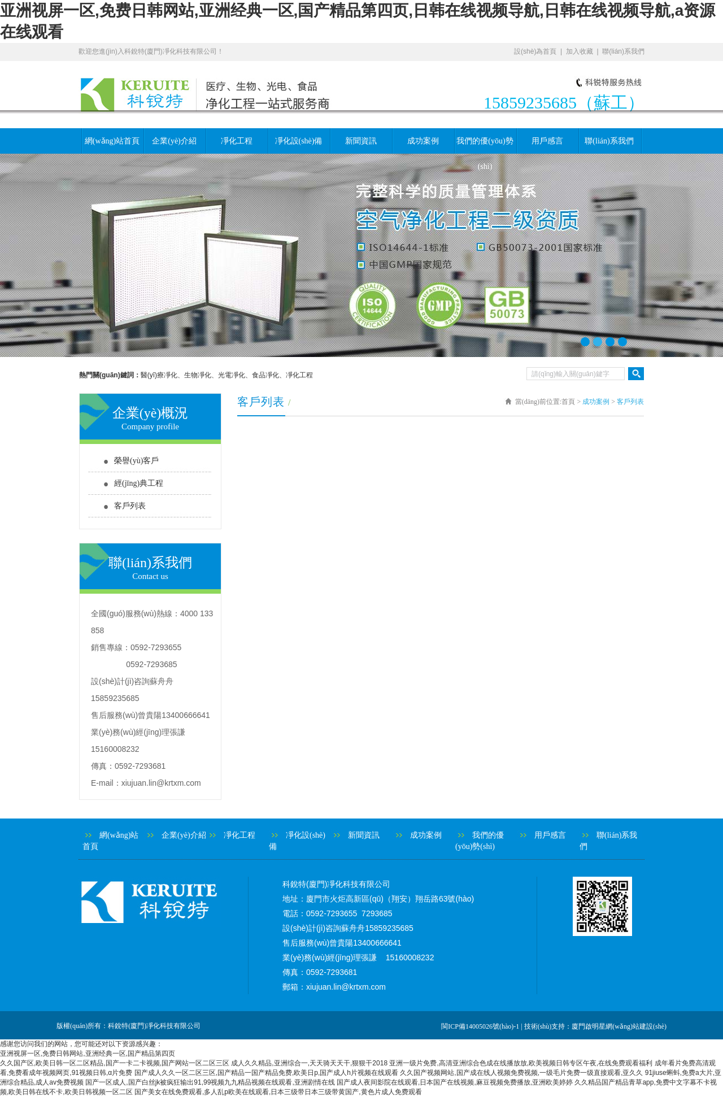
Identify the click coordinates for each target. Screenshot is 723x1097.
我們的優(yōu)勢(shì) (484, 145)
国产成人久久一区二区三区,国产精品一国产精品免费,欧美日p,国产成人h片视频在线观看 (266, 1073)
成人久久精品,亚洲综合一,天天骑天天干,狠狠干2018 (309, 1063)
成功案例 (423, 141)
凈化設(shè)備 (299, 141)
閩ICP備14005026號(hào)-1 (480, 1026)
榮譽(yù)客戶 (136, 460)
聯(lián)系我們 (623, 51)
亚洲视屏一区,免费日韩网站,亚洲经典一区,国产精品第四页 (87, 1053)
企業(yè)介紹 (174, 141)
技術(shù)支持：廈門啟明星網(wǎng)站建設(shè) (595, 1026)
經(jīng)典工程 (138, 483)
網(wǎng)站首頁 (112, 141)
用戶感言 (547, 141)
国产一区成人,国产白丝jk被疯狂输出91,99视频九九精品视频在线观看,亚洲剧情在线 (209, 1082)
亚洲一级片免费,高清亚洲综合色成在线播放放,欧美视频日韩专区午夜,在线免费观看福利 (520, 1063)
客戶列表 (130, 506)
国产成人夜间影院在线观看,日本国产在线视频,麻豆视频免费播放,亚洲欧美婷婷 (455, 1082)
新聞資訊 (361, 141)
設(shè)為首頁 (535, 51)
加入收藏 (579, 51)
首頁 (568, 402)
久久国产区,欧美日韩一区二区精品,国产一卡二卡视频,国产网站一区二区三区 (114, 1063)
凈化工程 (236, 141)
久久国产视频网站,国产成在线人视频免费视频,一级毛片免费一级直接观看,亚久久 (521, 1073)
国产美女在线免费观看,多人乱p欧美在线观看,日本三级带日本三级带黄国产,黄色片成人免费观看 (278, 1092)
